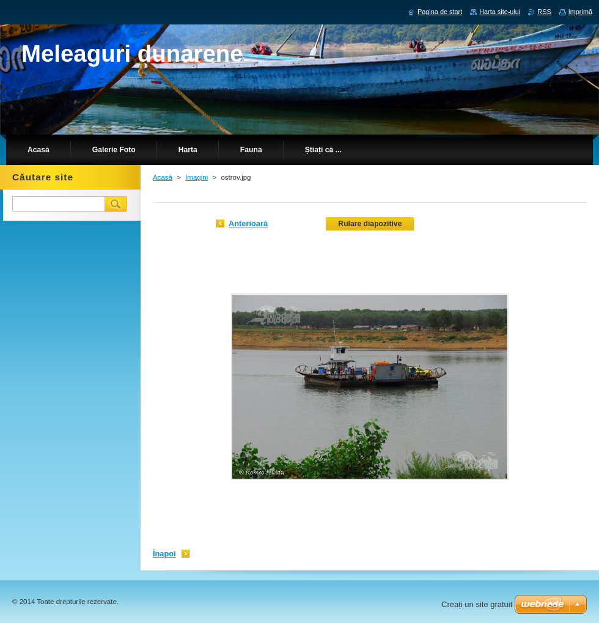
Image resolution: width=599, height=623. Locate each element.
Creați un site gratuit (476, 604)
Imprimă (580, 11)
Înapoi (164, 553)
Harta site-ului (499, 11)
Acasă (162, 177)
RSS (544, 11)
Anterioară (248, 223)
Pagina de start (439, 11)
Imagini (196, 177)
